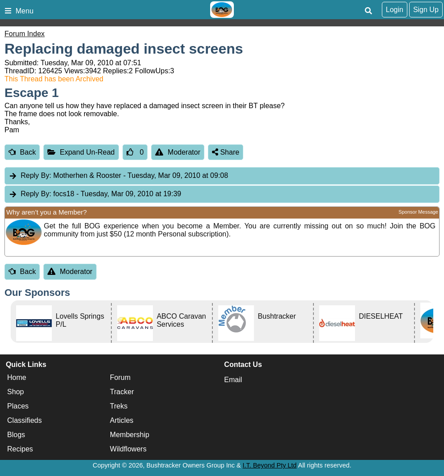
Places (18, 406)
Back (22, 152)
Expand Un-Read (80, 152)
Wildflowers (128, 449)
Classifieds (24, 420)
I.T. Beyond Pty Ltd (270, 465)
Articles (121, 420)
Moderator (177, 152)
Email (233, 379)
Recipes (20, 449)
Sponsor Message (418, 212)
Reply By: (36, 175)
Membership (129, 434)
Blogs (16, 434)
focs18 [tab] (94, 194)
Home (16, 377)
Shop (15, 392)
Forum (120, 377)
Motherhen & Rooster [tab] (118, 176)
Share (225, 152)
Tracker (122, 392)
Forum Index (24, 34)
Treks (118, 406)
